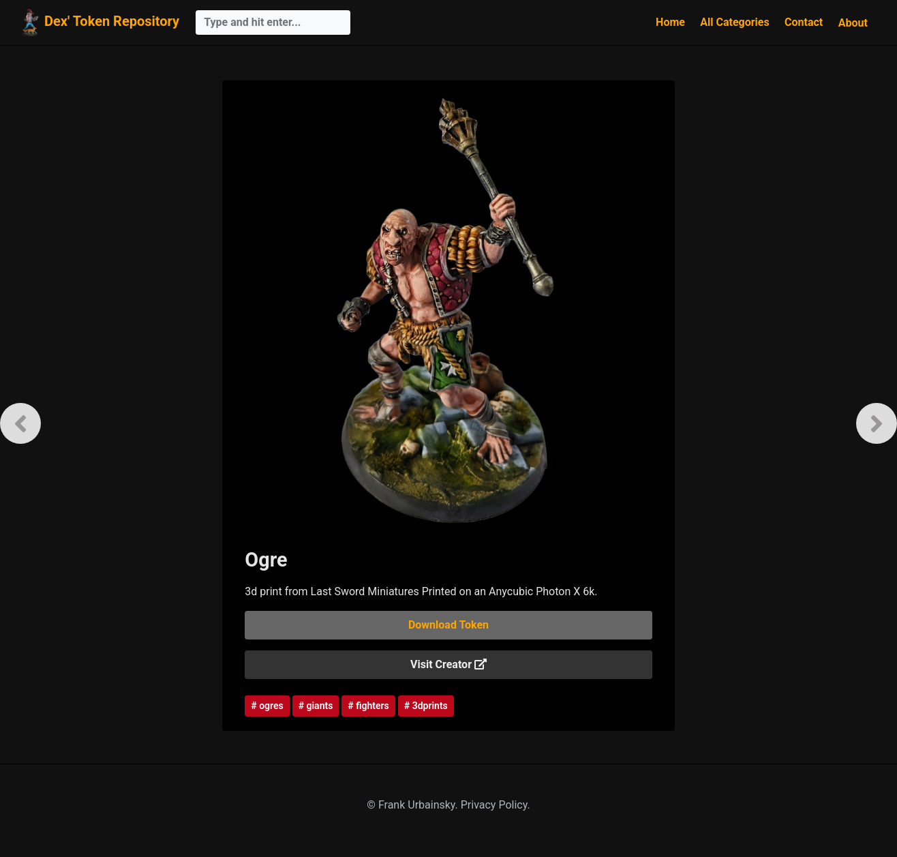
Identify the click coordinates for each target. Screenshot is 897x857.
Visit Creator (448, 664)
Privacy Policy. (495, 804)
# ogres (267, 705)
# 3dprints (426, 705)
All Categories (734, 22)
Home (670, 22)
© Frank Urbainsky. (413, 804)
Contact (804, 22)
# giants (316, 705)
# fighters (368, 705)
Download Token (448, 624)
